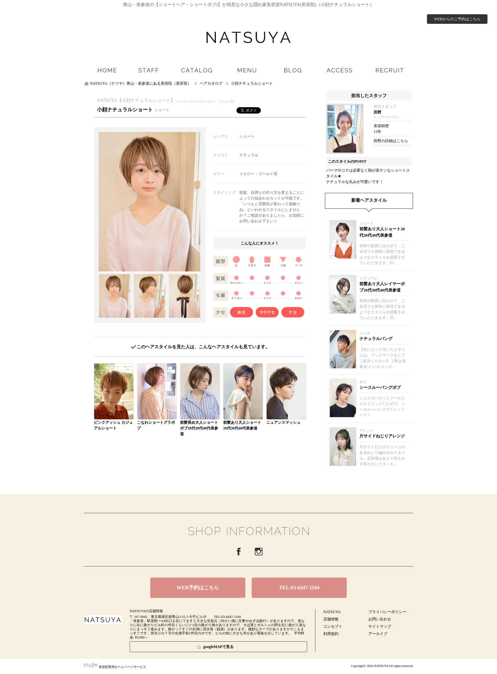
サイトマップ (379, 626)
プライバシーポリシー (387, 612)
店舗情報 (331, 619)
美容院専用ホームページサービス (115, 667)
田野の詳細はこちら (391, 141)
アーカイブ (377, 633)
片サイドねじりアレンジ (382, 436)
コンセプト (332, 626)
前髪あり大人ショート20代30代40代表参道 (382, 232)
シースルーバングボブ (380, 387)
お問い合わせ (379, 619)
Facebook (238, 551)
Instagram (258, 551)
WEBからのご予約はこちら (457, 19)
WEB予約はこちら (198, 587)
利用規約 (331, 633)
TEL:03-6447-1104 (299, 587)
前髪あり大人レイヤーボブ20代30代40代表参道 (382, 286)
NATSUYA (332, 612)
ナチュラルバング (375, 338)
